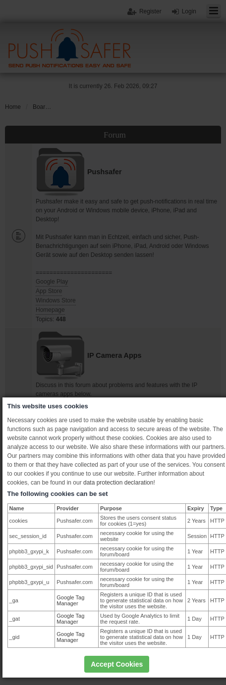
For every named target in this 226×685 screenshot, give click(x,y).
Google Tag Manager (70, 600)
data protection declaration (118, 482)
